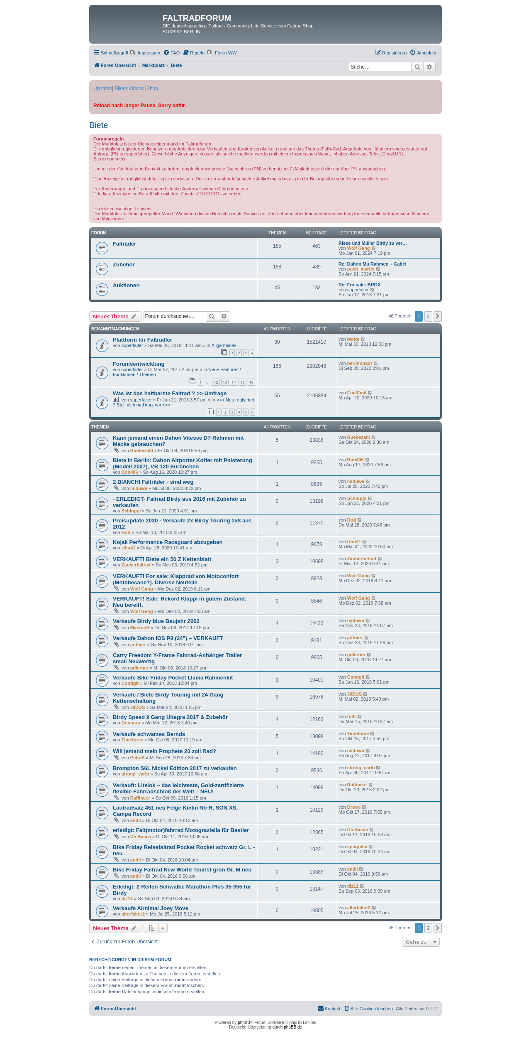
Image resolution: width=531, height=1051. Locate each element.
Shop (152, 88)
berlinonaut (359, 363)
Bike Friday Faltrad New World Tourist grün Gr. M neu (182, 869)
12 (216, 382)
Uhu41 (129, 547)
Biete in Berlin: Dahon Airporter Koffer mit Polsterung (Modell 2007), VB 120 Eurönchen (182, 463)
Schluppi (131, 510)
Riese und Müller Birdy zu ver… (373, 243)
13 (225, 382)
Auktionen (126, 285)
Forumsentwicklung (139, 364)
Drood (353, 807)
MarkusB (139, 627)
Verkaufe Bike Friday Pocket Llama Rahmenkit (173, 677)
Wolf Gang (358, 248)
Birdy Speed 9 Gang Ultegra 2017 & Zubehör (170, 717)
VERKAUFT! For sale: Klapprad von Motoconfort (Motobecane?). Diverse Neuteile (176, 579)
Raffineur (140, 797)
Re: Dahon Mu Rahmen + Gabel (373, 263)
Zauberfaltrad (136, 564)
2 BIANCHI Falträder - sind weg (153, 482)
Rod (126, 532)
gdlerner (139, 667)
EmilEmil (356, 392)
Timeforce (132, 739)
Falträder (124, 244)
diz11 (127, 898)
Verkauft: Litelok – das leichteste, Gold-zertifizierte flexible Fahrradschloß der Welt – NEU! (178, 788)
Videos (136, 88)
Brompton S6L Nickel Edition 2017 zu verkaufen (175, 768)
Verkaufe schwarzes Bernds (149, 734)
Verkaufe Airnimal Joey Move (150, 908)
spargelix (357, 846)
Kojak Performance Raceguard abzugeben (168, 542)
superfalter (358, 289)
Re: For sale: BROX (359, 284)
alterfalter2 (133, 913)
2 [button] (428, 316)
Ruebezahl (141, 450)
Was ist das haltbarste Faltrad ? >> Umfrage (170, 393)
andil (135, 820)
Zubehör (124, 264)
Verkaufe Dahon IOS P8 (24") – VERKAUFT (168, 638)
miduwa (138, 488)
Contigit (130, 683)
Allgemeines (224, 345)
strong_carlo (135, 773)
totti (351, 716)
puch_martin (361, 268)
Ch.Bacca (140, 836)
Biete (98, 125)
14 (233, 382)
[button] (438, 316)
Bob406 (130, 472)
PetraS (137, 757)
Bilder (120, 88)
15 (242, 382)
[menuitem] (145, 53)
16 (251, 382)
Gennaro (131, 722)
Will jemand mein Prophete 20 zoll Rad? (164, 751)
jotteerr (138, 644)
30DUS (137, 707)
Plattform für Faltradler (142, 340)
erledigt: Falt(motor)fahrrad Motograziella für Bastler (181, 830)
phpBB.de (293, 1027)
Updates (102, 88)
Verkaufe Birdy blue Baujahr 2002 (156, 621)
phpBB (244, 1022)
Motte (353, 339)
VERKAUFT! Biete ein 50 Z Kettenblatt (162, 559)
